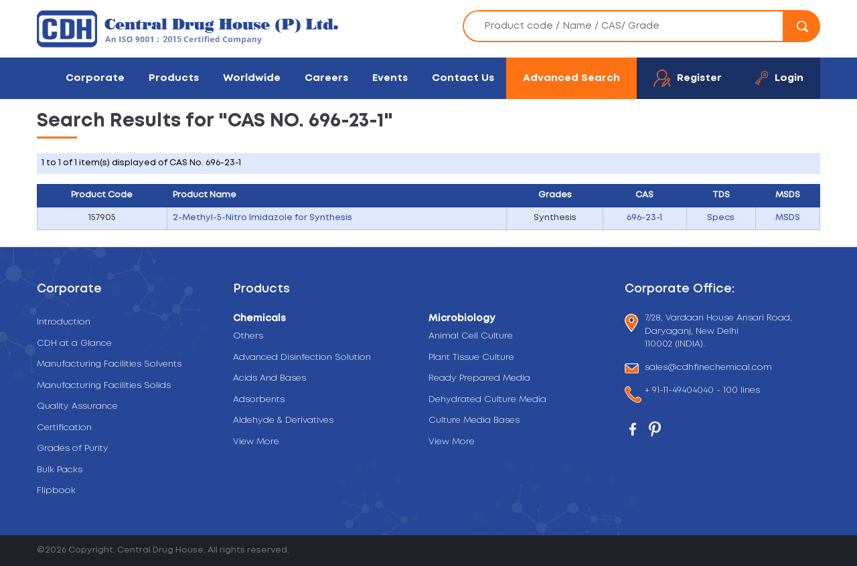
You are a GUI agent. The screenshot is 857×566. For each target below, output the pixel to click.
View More (256, 442)
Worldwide (252, 78)
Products (174, 78)
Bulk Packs (59, 470)
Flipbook (56, 490)
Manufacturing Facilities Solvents (109, 364)
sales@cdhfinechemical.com (708, 368)
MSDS (787, 217)
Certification (64, 427)
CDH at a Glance (74, 343)
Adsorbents (259, 399)
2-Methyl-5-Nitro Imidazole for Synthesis (262, 217)
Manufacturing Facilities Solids (104, 385)
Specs (720, 217)
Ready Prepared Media (479, 378)
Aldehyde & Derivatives (283, 420)
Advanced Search (571, 78)
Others (248, 336)
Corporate (95, 78)
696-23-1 (644, 217)
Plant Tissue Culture (471, 357)
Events (390, 78)
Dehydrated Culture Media (487, 399)
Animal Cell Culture (470, 336)
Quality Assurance (77, 406)
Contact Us (463, 78)
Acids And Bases (269, 378)
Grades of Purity (72, 448)
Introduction (63, 322)
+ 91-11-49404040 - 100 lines (702, 391)
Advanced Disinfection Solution (302, 357)
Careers (326, 78)
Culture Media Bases (474, 420)
